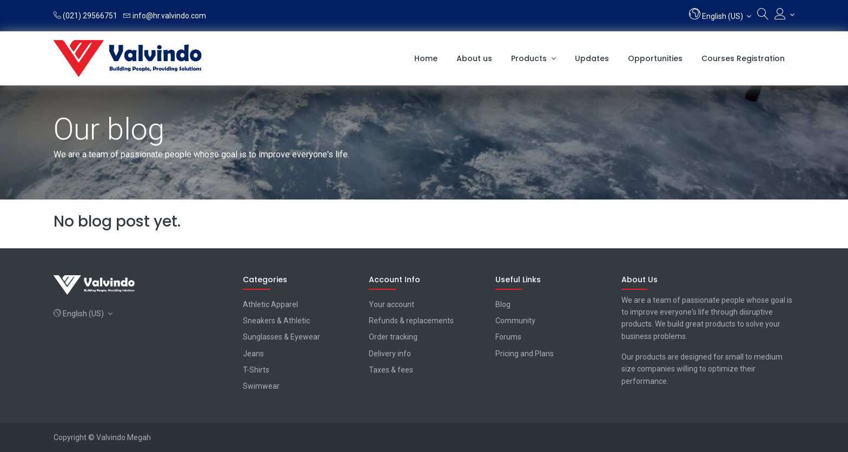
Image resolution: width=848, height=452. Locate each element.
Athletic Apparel (270, 304)
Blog (503, 304)
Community (515, 320)
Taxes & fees (391, 369)
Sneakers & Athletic (276, 320)
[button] (720, 15)
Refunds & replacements (411, 320)
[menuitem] (426, 58)
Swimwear (261, 386)
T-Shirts (256, 369)
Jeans (253, 353)
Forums (508, 337)
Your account (391, 304)
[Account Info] (784, 15)
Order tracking (393, 337)
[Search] (763, 16)
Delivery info (390, 353)
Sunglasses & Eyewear (281, 337)
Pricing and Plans (524, 353)
